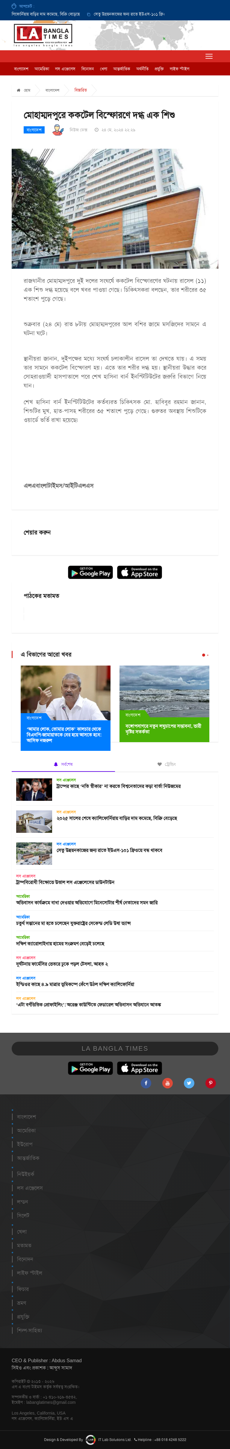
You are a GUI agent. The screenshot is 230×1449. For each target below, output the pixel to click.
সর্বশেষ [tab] (63, 764)
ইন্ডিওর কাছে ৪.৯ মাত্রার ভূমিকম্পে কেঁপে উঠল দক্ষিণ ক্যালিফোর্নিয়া (75, 984)
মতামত (24, 1245)
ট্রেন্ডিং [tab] (167, 764)
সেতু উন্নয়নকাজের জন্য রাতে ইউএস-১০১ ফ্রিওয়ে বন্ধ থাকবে (143, 14)
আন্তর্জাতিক (121, 69)
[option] (137, 14)
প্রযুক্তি (159, 69)
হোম (23, 90)
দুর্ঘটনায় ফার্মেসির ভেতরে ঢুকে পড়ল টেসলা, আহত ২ (62, 964)
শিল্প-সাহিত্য (29, 1330)
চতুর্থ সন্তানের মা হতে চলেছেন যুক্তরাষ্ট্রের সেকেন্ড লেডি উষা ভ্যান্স (73, 923)
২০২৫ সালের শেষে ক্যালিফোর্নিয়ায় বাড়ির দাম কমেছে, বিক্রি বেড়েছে (117, 818)
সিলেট (23, 1215)
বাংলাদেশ (21, 69)
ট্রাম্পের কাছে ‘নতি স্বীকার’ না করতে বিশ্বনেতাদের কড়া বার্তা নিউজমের (119, 786)
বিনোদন (87, 69)
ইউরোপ (24, 1144)
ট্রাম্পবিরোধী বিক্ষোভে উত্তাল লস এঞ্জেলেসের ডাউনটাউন (65, 882)
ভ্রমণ (21, 1303)
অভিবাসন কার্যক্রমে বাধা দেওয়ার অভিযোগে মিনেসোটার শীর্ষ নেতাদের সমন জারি (87, 903)
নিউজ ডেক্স (78, 130)
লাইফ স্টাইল (179, 69)
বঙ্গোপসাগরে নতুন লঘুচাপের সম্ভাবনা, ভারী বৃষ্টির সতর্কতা (163, 729)
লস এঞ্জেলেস (65, 69)
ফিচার (23, 1289)
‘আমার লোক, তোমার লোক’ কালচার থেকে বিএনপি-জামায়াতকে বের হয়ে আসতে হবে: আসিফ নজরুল (64, 735)
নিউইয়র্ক (25, 1174)
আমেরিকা (41, 69)
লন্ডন (22, 1202)
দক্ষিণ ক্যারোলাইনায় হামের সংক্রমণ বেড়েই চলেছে (60, 944)
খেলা (103, 69)
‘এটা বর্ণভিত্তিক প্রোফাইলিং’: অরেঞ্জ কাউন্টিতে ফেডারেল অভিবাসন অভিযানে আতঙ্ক (88, 1005)
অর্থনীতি (142, 69)
